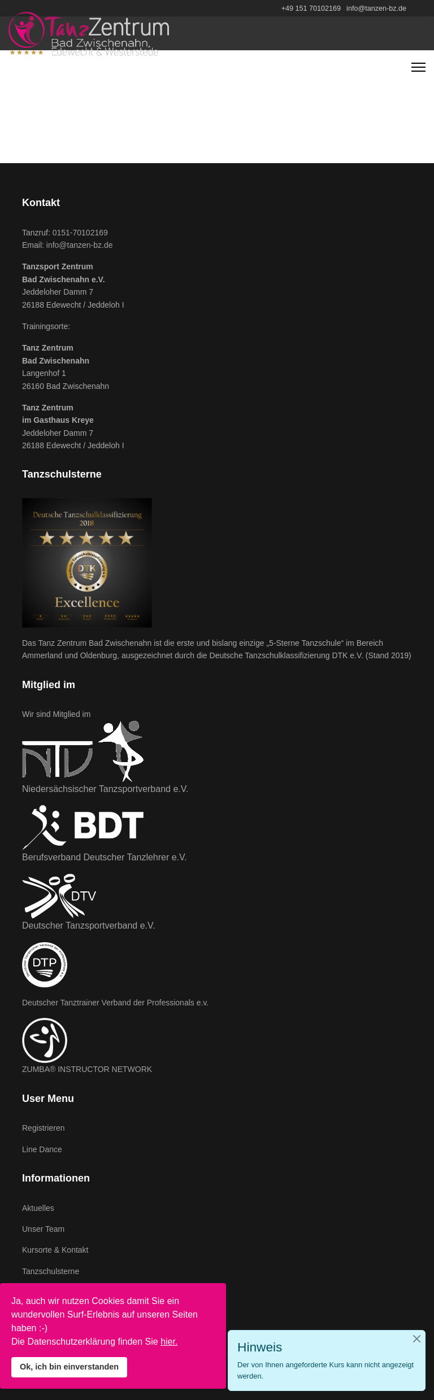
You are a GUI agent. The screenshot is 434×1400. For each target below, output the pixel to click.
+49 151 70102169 (311, 8)
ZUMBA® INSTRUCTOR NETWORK (87, 1069)
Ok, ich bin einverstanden (69, 1366)
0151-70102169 (80, 232)
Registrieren (43, 1127)
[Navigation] (418, 67)
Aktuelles (38, 1208)
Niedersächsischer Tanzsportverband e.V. (105, 789)
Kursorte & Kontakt (55, 1249)
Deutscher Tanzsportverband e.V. (88, 925)
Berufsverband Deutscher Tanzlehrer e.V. (104, 857)
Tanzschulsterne (50, 1271)
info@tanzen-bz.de (376, 8)
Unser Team (43, 1228)
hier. (168, 1341)
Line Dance (42, 1149)
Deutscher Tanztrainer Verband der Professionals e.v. (115, 1002)
